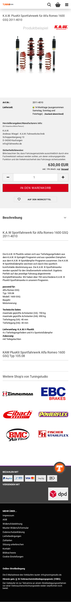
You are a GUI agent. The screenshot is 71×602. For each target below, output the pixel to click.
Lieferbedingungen (12, 536)
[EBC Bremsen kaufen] (53, 393)
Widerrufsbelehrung (12, 523)
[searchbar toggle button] (49, 4)
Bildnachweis (9, 552)
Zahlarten (7, 540)
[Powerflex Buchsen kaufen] (53, 414)
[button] (8, 177)
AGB (5, 519)
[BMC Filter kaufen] (18, 435)
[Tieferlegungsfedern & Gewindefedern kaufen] (18, 414)
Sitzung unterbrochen (13, 544)
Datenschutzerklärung (14, 532)
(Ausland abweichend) (54, 114)
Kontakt (6, 548)
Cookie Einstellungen (13, 556)
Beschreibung (12, 217)
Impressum (8, 515)
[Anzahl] (35, 177)
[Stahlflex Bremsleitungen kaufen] (53, 435)
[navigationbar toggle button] (66, 4)
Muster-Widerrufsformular (16, 528)
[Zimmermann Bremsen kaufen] (18, 393)
